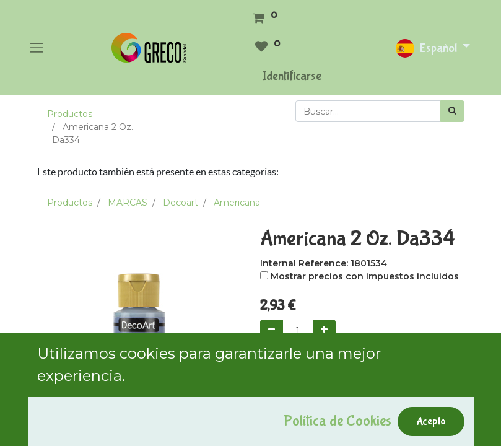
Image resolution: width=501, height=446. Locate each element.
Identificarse (292, 76)
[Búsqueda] (452, 111)
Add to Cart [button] (302, 365)
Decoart (180, 202)
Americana (237, 202)
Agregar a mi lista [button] (303, 422)
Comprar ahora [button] (391, 365)
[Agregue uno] (324, 330)
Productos (69, 114)
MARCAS (127, 202)
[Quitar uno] (271, 330)
